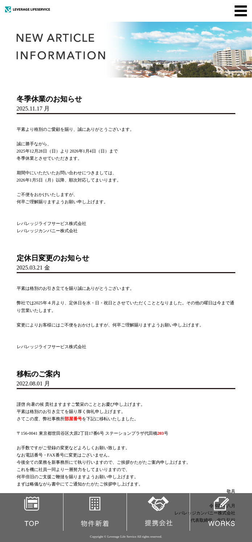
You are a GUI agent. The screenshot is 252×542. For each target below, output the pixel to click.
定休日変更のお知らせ (53, 258)
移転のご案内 (38, 374)
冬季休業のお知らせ (49, 99)
